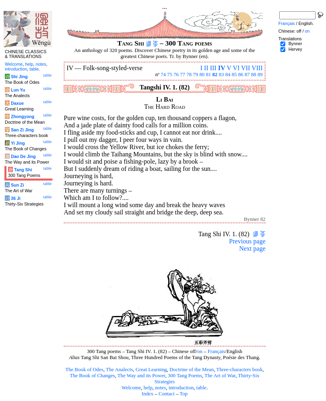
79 (195, 74)
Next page (252, 248)
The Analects (119, 369)
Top (184, 394)
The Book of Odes (84, 369)
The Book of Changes (92, 375)
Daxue (17, 103)
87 (247, 74)
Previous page (247, 241)
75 (169, 74)
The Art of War (220, 375)
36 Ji (16, 198)
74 (163, 74)
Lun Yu (18, 89)
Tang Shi (23, 169)
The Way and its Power (141, 375)
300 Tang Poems (185, 375)
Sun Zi (17, 185)
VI (236, 67)
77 (182, 74)
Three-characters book (239, 369)
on (200, 351)
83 (221, 74)
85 (234, 74)
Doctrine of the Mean (191, 369)
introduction (181, 388)
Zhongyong (22, 116)
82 (214, 74)
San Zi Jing (22, 129)
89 (260, 74)
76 (176, 74)
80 (202, 74)
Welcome (131, 388)
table (201, 388)
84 (227, 74)
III (213, 67)
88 (253, 74)
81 (208, 74)
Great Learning (151, 369)
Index (147, 394)
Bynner (295, 43)
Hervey (295, 49)
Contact (167, 394)
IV (221, 67)
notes (160, 388)
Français (216, 351)
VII (245, 67)
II (206, 67)
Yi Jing (18, 143)
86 (240, 74)
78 (189, 74)
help (148, 388)
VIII (257, 67)
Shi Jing (19, 76)
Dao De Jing (23, 156)
